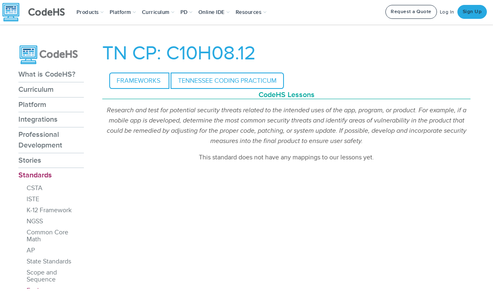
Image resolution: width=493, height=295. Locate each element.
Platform (32, 104)
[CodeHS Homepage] (37, 12)
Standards (35, 174)
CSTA (35, 188)
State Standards (49, 261)
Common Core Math (47, 235)
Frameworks (139, 81)
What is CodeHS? (46, 74)
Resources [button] (251, 12)
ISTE (33, 199)
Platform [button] (123, 12)
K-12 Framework (49, 210)
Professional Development (40, 140)
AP (31, 250)
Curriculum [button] (158, 12)
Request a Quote (411, 12)
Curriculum (36, 89)
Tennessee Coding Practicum (227, 81)
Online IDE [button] (214, 12)
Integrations (38, 119)
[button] (90, 12)
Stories (29, 160)
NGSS (35, 221)
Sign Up (472, 12)
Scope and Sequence (42, 276)
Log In (447, 12)
